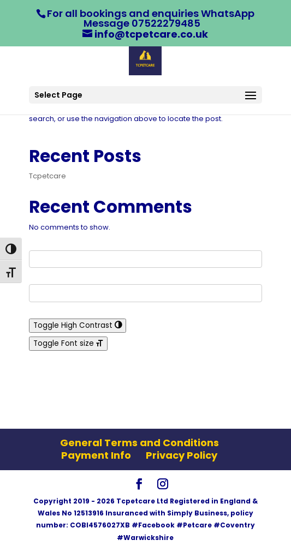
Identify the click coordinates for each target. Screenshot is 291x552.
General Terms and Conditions (139, 442)
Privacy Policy (181, 455)
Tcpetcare (47, 176)
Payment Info (96, 455)
